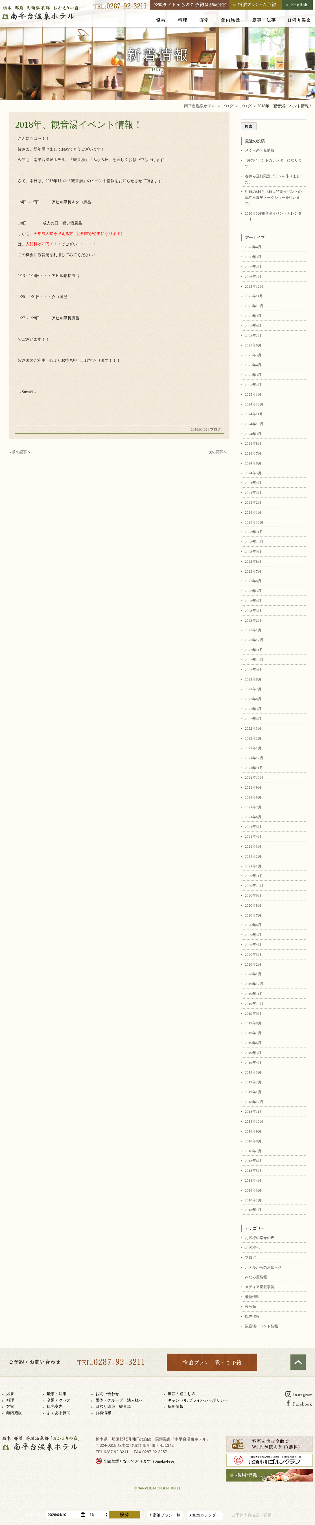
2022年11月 (254, 650)
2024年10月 (254, 424)
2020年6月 (253, 925)
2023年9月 (253, 551)
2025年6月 (253, 345)
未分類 (250, 1306)
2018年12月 (254, 1102)
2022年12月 (254, 640)
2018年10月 (254, 1121)
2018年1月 (253, 1210)
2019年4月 (253, 1063)
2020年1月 (253, 974)
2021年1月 (253, 866)
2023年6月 (253, 581)
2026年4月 (253, 247)
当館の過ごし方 (181, 1394)
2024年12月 (254, 404)
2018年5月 (253, 1170)
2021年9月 (253, 787)
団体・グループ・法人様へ (119, 1400)
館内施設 (14, 1413)
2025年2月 (253, 385)
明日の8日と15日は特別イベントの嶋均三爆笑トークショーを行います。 (273, 197)
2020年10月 (254, 885)
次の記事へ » (218, 452)
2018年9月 (253, 1131)
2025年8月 (253, 326)
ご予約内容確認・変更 (251, 1515)
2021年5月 (253, 826)
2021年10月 (254, 777)
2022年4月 (253, 719)
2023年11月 (254, 532)
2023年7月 (253, 571)
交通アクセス (59, 1400)
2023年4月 (253, 601)
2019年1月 (253, 1092)
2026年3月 (253, 257)
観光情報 (252, 1316)
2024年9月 (253, 434)
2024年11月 (254, 414)
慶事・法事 (57, 1394)
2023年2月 (253, 620)
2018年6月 (253, 1161)
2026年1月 (253, 276)
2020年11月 (254, 876)
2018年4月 (253, 1180)
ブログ (215, 429)
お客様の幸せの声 (259, 1238)
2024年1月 (253, 512)
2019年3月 (253, 1072)
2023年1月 (253, 630)
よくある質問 (59, 1413)
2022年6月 (253, 699)
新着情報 (103, 1413)
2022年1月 (253, 748)
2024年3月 (253, 492)
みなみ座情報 (256, 1277)
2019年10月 (254, 1004)
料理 (10, 1400)
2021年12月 (254, 758)
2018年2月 (253, 1200)
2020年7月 (253, 915)
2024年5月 (253, 473)
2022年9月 (253, 669)
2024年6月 (253, 463)
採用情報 (175, 1406)
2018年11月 (254, 1111)
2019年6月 (253, 1043)
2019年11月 (254, 994)
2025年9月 (253, 316)
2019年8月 (253, 1023)
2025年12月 (254, 286)
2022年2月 (253, 738)
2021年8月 (253, 797)
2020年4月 (253, 945)
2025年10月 (254, 306)
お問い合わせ (107, 1394)
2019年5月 (253, 1053)
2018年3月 (253, 1190)
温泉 (10, 1394)
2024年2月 (253, 502)
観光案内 (55, 1406)
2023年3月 (253, 610)
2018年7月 (253, 1151)
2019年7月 (253, 1033)
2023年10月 (254, 542)
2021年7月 (253, 807)
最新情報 (252, 1297)
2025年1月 (253, 394)
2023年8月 (253, 561)
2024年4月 (253, 483)
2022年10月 (254, 660)
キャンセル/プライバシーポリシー (198, 1400)
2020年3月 (253, 954)
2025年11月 (254, 296)
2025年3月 (253, 375)
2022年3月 (253, 728)
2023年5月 (253, 591)
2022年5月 (253, 709)
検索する (124, 1515)
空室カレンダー (206, 1515)
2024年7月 (253, 453)
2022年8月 (253, 679)
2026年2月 (253, 267)
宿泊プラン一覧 (166, 1515)
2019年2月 (253, 1082)
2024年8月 (253, 443)
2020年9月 (253, 895)
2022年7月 (253, 689)
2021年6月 (253, 817)
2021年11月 (254, 768)
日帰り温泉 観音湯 (113, 1406)
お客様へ (252, 1247)
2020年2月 (253, 964)
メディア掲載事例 (259, 1287)
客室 (10, 1406)
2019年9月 (253, 1013)
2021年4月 (253, 836)
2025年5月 (253, 355)
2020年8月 (253, 905)
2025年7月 (253, 335)
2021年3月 (253, 846)
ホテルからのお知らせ (263, 1267)
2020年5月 (253, 935)
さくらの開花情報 (259, 150)
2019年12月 (254, 984)
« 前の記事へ (19, 452)
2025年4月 (253, 365)
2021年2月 (253, 856)
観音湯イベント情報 (261, 1326)
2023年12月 (254, 522)
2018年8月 (253, 1141)
